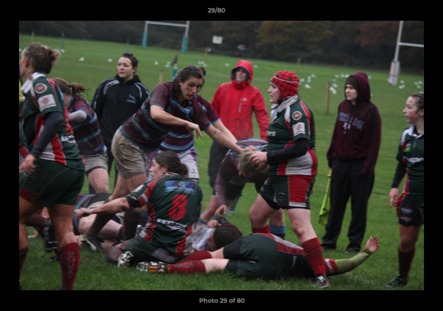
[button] (406, 12)
